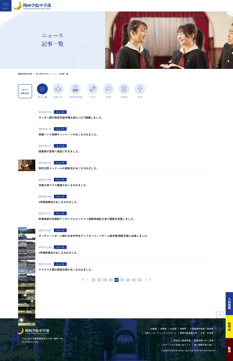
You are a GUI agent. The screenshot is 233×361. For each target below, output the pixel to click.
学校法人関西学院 (182, 340)
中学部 (173, 328)
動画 (229, 349)
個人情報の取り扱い (203, 344)
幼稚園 (153, 328)
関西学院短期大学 (188, 332)
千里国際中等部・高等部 (201, 328)
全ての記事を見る (25, 91)
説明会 (229, 326)
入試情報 (229, 303)
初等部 (163, 328)
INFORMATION (42, 73)
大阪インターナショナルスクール (160, 332)
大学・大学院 (206, 332)
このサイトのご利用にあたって (176, 344)
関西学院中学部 (25, 73)
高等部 (183, 328)
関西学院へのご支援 (203, 340)
